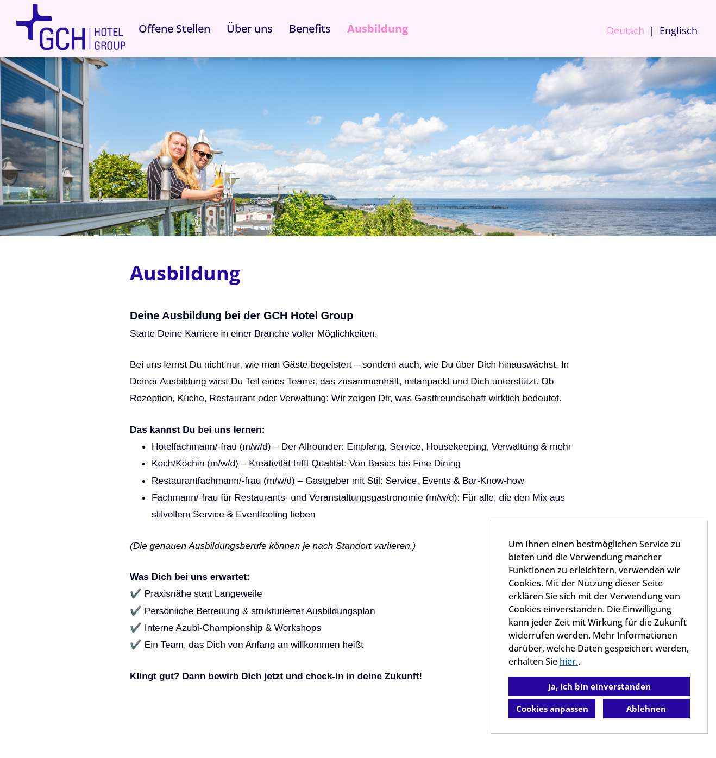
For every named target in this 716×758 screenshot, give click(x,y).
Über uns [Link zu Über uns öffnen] (250, 28)
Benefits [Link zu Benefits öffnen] (310, 28)
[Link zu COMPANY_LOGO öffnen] (71, 28)
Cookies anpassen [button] (552, 708)
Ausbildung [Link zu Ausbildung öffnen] (377, 28)
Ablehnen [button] (646, 708)
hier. (569, 661)
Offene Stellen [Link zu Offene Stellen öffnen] (174, 28)
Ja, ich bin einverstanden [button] (599, 686)
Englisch (679, 30)
